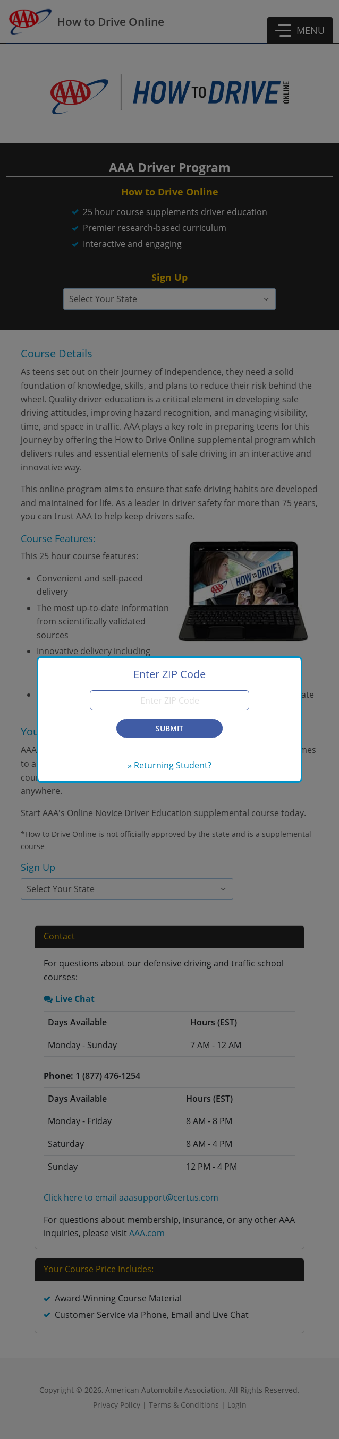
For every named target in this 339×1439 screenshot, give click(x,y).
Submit (169, 728)
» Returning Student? (169, 765)
